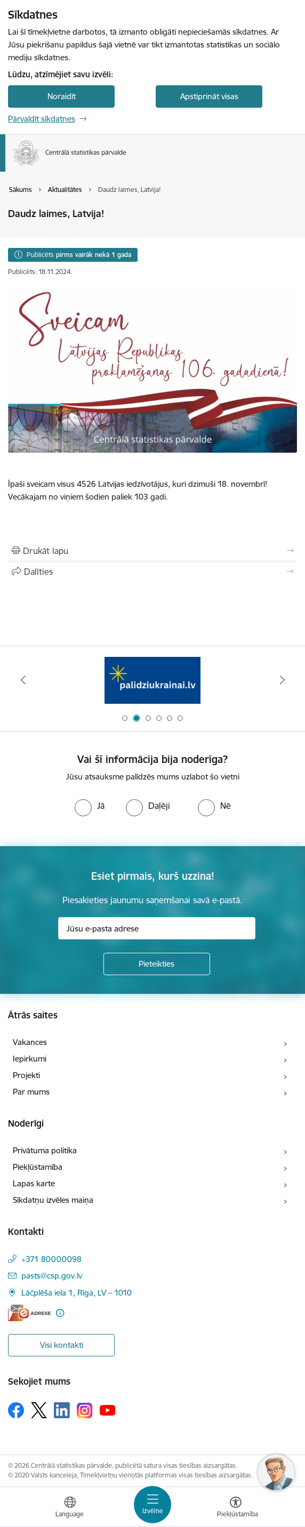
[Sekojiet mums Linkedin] (62, 1410)
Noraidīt (61, 96)
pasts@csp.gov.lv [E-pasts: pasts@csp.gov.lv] (51, 1276)
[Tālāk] (282, 680)
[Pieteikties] (156, 964)
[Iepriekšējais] (23, 680)
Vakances (30, 1042)
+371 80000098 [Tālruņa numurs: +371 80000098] (51, 1259)
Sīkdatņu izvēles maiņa (53, 1200)
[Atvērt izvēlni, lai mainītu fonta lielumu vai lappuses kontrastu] (235, 1508)
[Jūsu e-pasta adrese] (156, 928)
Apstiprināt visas (209, 96)
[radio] (90, 805)
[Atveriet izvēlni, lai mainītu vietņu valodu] (70, 1508)
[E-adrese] (29, 1313)
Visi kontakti (61, 1345)
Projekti (26, 1075)
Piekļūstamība (37, 1167)
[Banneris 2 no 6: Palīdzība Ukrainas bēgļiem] (152, 680)
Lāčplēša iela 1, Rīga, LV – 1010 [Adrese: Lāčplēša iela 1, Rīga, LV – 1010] (76, 1293)
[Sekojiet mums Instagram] (85, 1410)
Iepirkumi (29, 1059)
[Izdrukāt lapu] (152, 551)
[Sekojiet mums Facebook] (16, 1410)
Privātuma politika (45, 1150)
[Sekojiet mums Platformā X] (39, 1410)
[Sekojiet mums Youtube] (108, 1409)
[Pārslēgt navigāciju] (152, 1504)
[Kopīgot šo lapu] (152, 571)
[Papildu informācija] (60, 1313)
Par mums (31, 1092)
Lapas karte (34, 1183)
